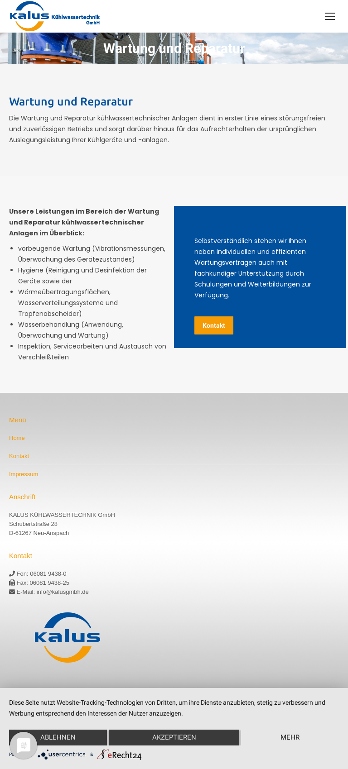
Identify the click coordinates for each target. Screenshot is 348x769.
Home (17, 438)
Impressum (23, 474)
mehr (290, 737)
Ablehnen (58, 737)
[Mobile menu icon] (330, 16)
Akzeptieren (174, 737)
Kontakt (19, 456)
